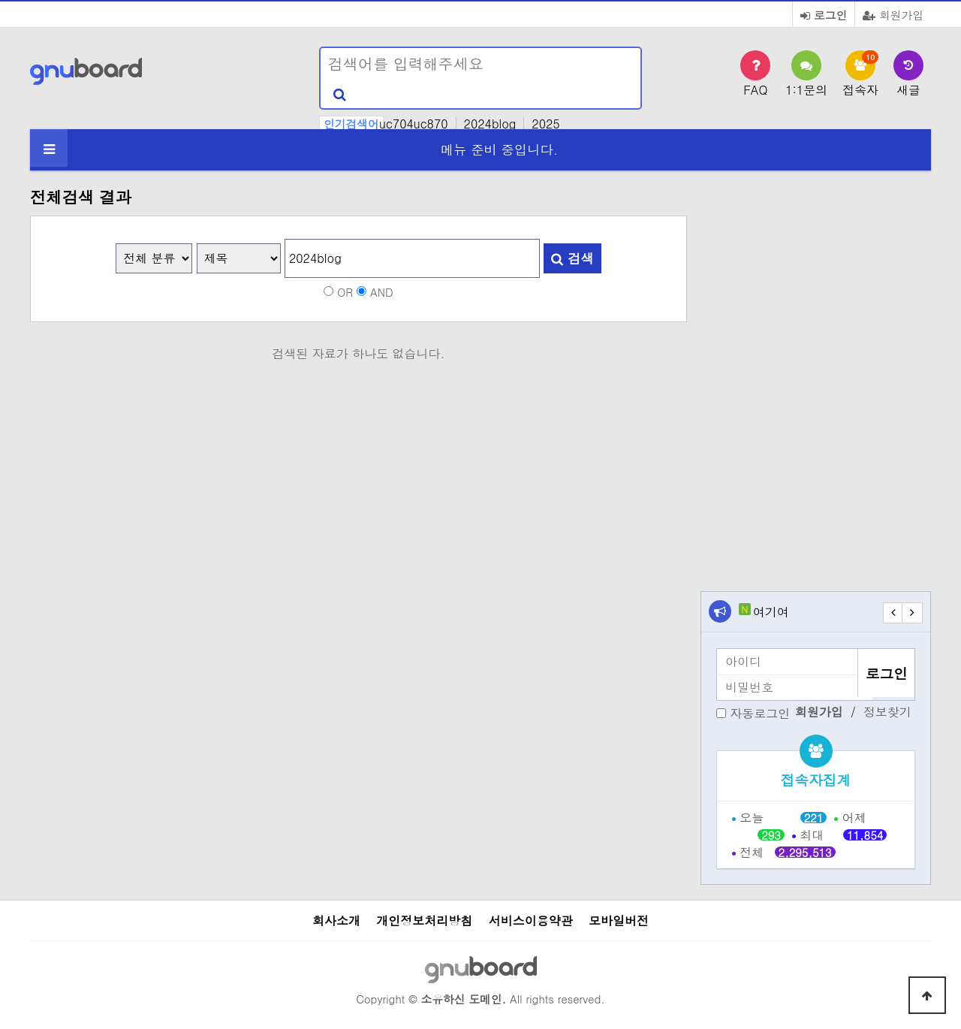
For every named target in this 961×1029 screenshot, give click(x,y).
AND (381, 291)
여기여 (771, 611)
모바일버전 (619, 920)
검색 (572, 258)
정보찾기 (887, 712)
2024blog (490, 123)
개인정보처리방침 (424, 920)
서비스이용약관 (531, 920)
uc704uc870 (413, 123)
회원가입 (893, 15)
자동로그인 (760, 712)
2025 (545, 123)
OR (345, 291)
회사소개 (336, 920)
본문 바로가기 (0, 0)
